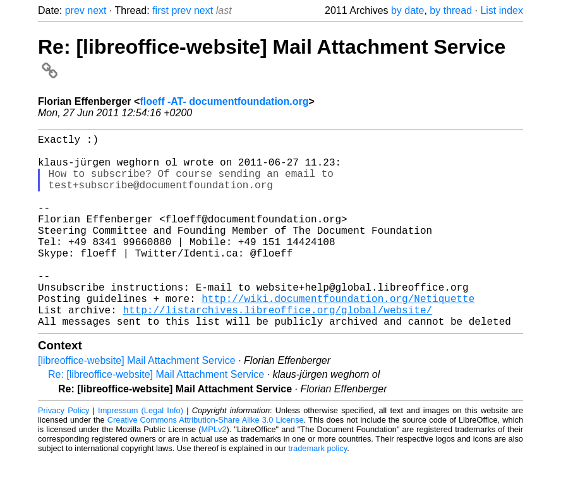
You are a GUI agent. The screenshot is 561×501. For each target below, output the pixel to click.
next (96, 10)
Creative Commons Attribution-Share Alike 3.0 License (205, 463)
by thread (451, 10)
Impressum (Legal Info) (140, 453)
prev (75, 10)
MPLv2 (214, 472)
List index (501, 10)
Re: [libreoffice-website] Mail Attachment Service (156, 417)
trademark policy (317, 491)
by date (407, 10)
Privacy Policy (63, 453)
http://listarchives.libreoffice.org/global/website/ (277, 350)
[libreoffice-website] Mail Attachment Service (137, 403)
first (160, 10)
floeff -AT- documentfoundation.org (224, 101)
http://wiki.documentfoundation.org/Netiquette (338, 336)
